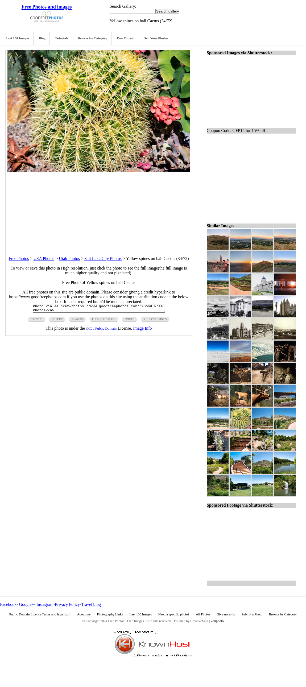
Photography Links (110, 614)
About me (84, 614)
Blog (42, 38)
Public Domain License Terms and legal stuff (40, 614)
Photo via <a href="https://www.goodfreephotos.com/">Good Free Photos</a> (99, 309)
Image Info (142, 330)
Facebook (8, 604)
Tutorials (61, 38)
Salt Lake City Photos (103, 258)
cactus (36, 320)
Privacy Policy (67, 604)
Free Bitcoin (126, 38)
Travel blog (91, 604)
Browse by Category (92, 38)
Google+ (26, 604)
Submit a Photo (251, 614)
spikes (129, 320)
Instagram (44, 604)
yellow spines (155, 320)
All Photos (203, 614)
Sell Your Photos (156, 38)
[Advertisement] (99, 209)
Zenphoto (217, 621)
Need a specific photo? (173, 614)
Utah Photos (69, 258)
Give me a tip (226, 614)
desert (57, 320)
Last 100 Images (17, 38)
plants (77, 320)
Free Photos (19, 258)
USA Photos (44, 258)
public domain (104, 320)
